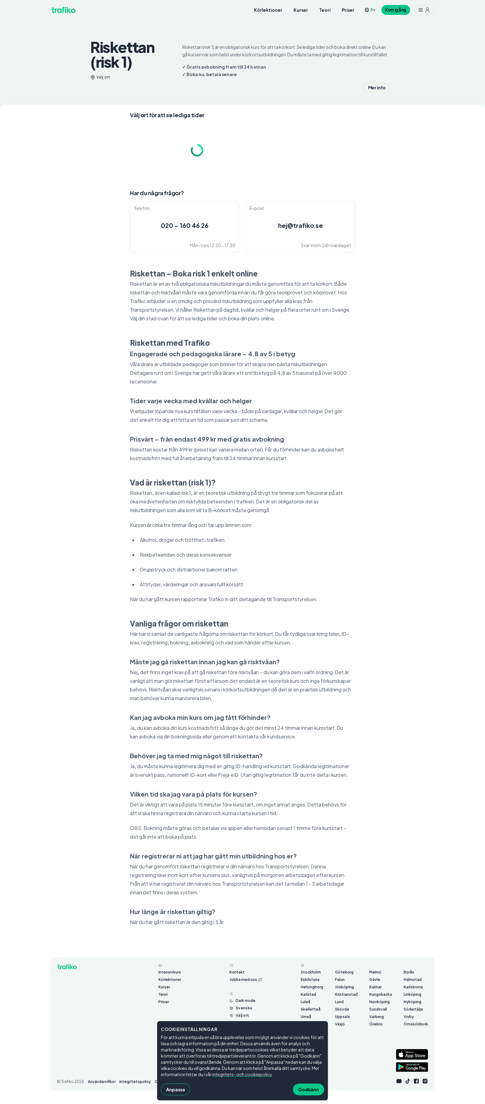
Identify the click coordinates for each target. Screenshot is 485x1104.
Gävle (374, 979)
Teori (325, 10)
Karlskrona (413, 987)
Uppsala (342, 1016)
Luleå (305, 1001)
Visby (409, 1016)
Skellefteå (310, 1009)
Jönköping (344, 987)
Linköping (412, 994)
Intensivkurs (169, 972)
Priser (348, 10)
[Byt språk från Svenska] (241, 1008)
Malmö (375, 972)
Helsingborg (312, 987)
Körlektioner (268, 10)
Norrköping (379, 1001)
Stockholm (311, 972)
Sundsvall (378, 1009)
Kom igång (395, 9)
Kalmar (375, 987)
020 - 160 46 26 (184, 225)
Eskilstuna (310, 979)
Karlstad (308, 994)
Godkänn (308, 1089)
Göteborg (344, 972)
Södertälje (413, 1009)
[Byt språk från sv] (370, 9)
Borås (409, 972)
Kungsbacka (380, 994)
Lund (339, 1001)
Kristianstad (346, 994)
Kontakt (237, 972)
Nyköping (412, 1001)
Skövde (342, 1009)
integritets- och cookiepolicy (242, 1074)
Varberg (376, 1016)
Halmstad (413, 979)
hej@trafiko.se (300, 225)
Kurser (301, 10)
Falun (340, 979)
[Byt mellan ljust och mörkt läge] (242, 1000)
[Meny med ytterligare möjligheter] (424, 10)
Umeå (306, 1016)
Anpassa (175, 1089)
